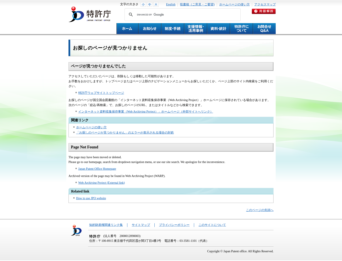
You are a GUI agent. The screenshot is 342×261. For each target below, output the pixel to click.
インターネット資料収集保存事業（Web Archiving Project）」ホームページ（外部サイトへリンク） (145, 111)
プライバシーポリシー (174, 225)
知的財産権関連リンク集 (106, 225)
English (171, 4)
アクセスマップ (265, 4)
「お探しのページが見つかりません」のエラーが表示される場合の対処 (125, 132)
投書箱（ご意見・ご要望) (197, 4)
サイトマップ (141, 225)
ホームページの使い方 (234, 4)
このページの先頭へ (260, 210)
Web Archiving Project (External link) (101, 182)
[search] (182, 14)
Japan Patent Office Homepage (97, 168)
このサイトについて (212, 225)
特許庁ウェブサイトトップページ (101, 92)
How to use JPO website (91, 198)
